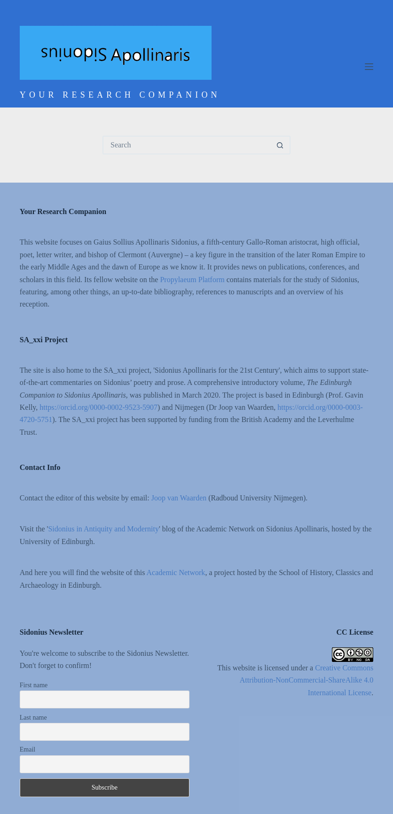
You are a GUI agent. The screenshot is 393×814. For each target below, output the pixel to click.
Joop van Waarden (179, 498)
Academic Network (176, 572)
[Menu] (369, 66)
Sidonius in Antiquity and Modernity (103, 529)
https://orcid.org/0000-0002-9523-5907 (98, 407)
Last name (33, 717)
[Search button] (280, 145)
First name (34, 685)
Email (27, 749)
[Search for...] (187, 145)
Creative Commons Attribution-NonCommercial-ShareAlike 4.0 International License (306, 680)
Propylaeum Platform (192, 280)
